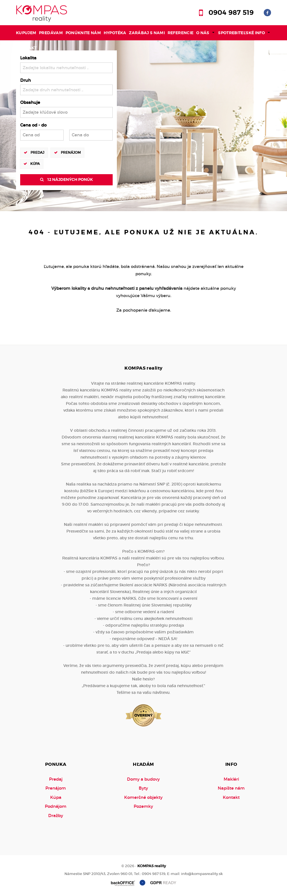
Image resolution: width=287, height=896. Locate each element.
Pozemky (143, 806)
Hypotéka (115, 32)
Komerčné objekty (143, 797)
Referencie (181, 32)
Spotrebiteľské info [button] (241, 32)
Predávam (51, 32)
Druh (25, 80)
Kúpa (35, 163)
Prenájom (71, 152)
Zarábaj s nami (147, 32)
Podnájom (55, 806)
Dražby (55, 815)
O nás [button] (202, 32)
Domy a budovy (143, 779)
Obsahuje (30, 102)
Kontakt (27, 47)
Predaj (37, 152)
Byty (143, 788)
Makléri (231, 779)
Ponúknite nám (83, 32)
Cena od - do (33, 125)
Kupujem (26, 32)
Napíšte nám (231, 788)
